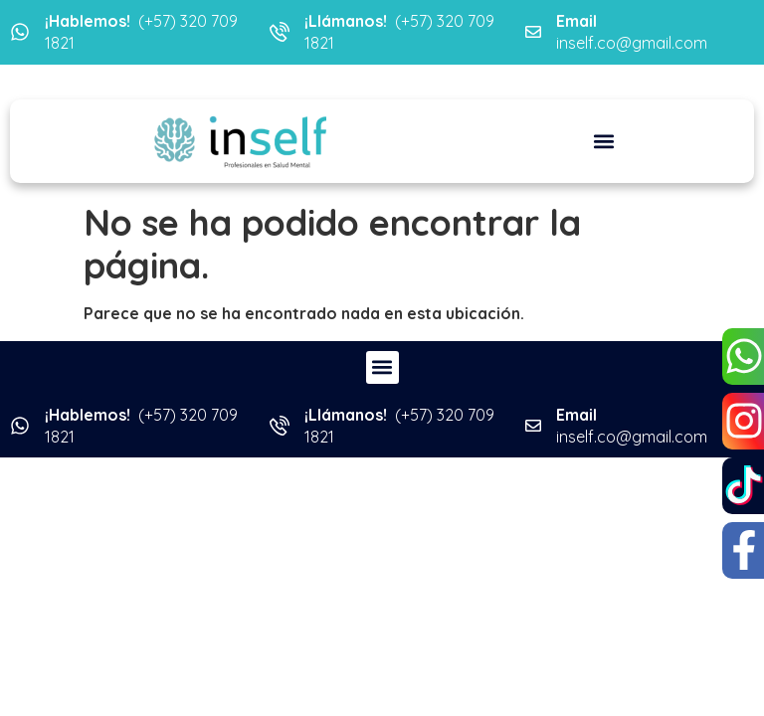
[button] (603, 140)
